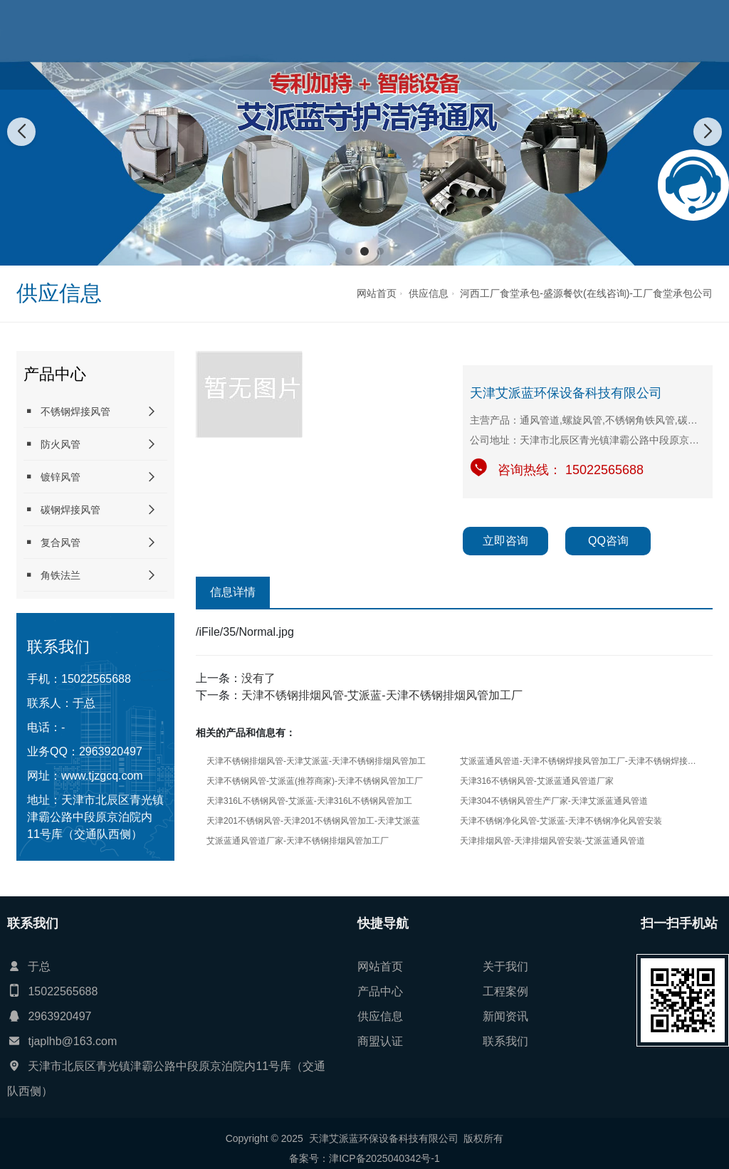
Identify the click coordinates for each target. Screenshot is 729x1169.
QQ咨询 (608, 541)
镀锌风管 (51, 477)
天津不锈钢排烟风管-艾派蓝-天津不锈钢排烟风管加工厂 (382, 695)
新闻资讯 (567, 44)
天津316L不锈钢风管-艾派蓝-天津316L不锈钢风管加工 (309, 801)
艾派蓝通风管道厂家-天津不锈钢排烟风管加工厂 (297, 841)
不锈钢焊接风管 (66, 411)
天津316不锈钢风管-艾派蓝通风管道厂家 (537, 781)
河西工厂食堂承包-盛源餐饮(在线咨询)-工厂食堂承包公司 (586, 293)
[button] (348, 251)
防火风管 (51, 444)
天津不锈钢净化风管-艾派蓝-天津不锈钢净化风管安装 (561, 821)
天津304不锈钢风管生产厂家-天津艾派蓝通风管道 (554, 801)
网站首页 (273, 44)
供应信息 (509, 44)
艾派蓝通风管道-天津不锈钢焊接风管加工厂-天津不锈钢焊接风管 (578, 761)
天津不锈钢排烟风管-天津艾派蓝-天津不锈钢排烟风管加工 (316, 761)
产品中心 (391, 44)
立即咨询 (505, 541)
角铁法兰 (51, 575)
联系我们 (685, 44)
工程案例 (450, 44)
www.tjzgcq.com (102, 776)
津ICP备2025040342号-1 (384, 1158)
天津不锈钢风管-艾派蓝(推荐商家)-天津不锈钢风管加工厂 (314, 781)
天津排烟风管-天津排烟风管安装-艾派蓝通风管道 (552, 841)
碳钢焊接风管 (61, 509)
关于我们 (332, 44)
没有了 (258, 678)
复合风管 (51, 542)
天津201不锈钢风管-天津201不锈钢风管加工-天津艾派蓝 (313, 821)
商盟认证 (626, 44)
